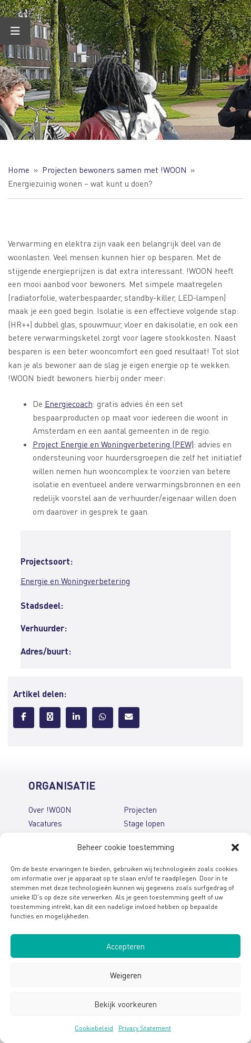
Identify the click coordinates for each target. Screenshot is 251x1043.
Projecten (140, 809)
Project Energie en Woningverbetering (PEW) (113, 444)
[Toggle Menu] (15, 31)
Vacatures (45, 823)
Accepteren (125, 946)
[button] (235, 847)
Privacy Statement (144, 1028)
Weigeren (126, 975)
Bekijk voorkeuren (125, 1004)
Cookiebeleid (94, 1028)
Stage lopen (144, 823)
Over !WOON (49, 809)
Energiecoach (69, 403)
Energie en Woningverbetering (75, 581)
